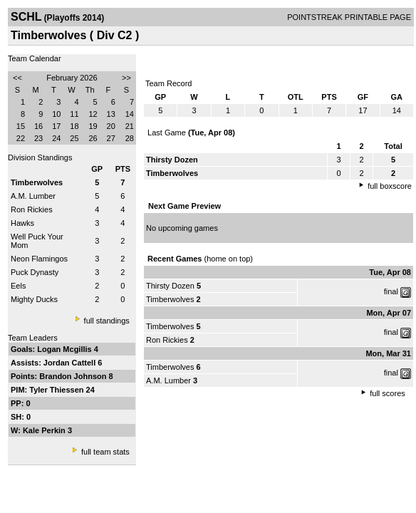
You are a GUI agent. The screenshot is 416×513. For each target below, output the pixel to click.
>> (126, 77)
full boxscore (390, 186)
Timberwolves (170, 299)
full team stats (105, 451)
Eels (18, 285)
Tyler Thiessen (57, 389)
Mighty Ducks (34, 299)
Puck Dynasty (34, 272)
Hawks (22, 223)
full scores (387, 393)
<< (17, 77)
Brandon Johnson (73, 376)
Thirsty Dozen (170, 285)
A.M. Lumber (33, 196)
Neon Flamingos (39, 258)
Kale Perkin (45, 430)
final (391, 291)
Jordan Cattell (70, 362)
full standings (107, 320)
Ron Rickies (32, 209)
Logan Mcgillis (65, 349)
